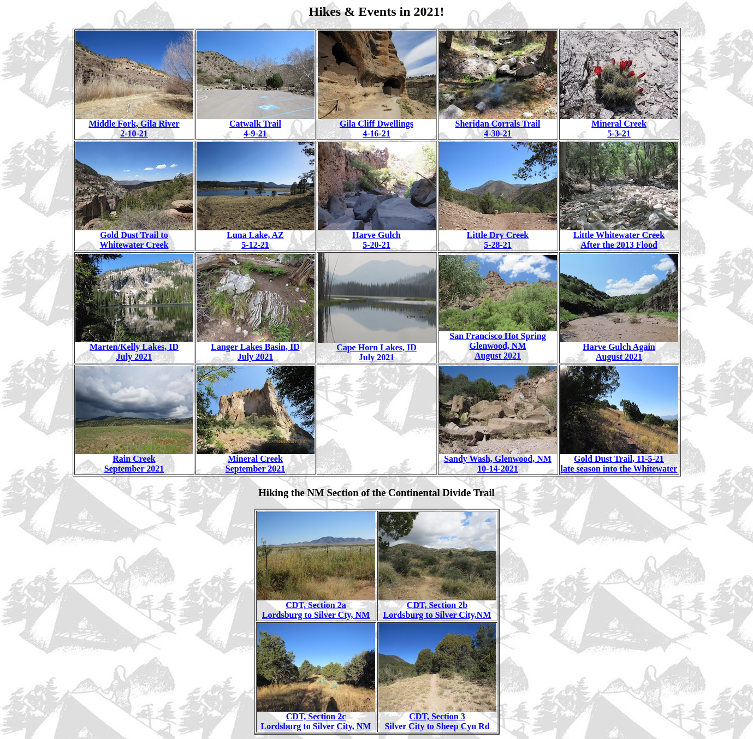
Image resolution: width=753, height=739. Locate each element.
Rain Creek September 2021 (134, 459)
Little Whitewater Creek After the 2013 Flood (619, 236)
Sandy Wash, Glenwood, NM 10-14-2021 (498, 459)
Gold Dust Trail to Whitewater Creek (134, 236)
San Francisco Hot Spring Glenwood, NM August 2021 (498, 342)
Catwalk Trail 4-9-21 (256, 124)
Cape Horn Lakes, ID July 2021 (377, 348)
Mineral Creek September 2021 (256, 459)
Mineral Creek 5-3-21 (619, 124)
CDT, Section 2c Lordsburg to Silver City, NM (316, 717)
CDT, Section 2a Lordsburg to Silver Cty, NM (316, 606)
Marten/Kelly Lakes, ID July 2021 (134, 348)
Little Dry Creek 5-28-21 (498, 236)
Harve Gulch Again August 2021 (619, 348)
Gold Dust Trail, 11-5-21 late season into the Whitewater (619, 459)
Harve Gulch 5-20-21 (377, 236)
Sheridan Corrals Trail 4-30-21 (498, 124)
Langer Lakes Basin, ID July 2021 (256, 348)
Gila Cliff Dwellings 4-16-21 (377, 124)
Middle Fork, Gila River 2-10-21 (134, 124)
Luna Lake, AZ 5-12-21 (256, 236)
